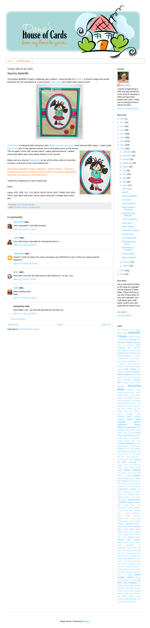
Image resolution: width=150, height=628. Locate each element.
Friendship (126, 200)
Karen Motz (18, 222)
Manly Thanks (128, 227)
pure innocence (123, 481)
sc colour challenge (132, 486)
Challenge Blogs (24, 61)
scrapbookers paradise (126, 489)
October (126, 159)
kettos (123, 454)
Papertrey (134, 377)
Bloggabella (34, 160)
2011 (122, 145)
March (125, 185)
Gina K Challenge (125, 345)
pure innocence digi (133, 484)
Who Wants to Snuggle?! (128, 248)
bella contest (128, 433)
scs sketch (136, 492)
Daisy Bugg (127, 189)
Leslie (16, 238)
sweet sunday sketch (128, 576)
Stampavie (120, 386)
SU (118, 382)
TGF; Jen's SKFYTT (132, 411)
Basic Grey (122, 333)
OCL (128, 377)
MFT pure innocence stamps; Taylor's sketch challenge (128, 366)
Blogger (86, 621)
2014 (122, 134)
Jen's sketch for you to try (128, 350)
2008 (122, 274)
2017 (122, 122)
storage (129, 548)
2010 (122, 148)
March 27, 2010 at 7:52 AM (24, 298)
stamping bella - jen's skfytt (128, 518)
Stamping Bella (34, 207)
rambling (120, 486)
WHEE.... (126, 192)
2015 (122, 130)
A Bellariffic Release (130, 230)
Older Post (106, 325)
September (127, 163)
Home (10, 61)
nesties (136, 475)
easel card (129, 449)
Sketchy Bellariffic (129, 196)
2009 (122, 270)
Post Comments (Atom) (29, 329)
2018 (122, 119)
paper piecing (122, 478)
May (124, 178)
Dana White (125, 85)
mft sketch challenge (126, 462)
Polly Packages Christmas (128, 208)
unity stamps (128, 596)
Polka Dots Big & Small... (129, 242)
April (124, 182)
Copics (129, 342)
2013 (122, 137)
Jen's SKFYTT (133, 348)
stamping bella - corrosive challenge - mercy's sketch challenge (128, 513)
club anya (136, 441)
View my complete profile (127, 108)
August (125, 167)
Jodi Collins (18, 253)
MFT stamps (130, 369)
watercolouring (130, 599)
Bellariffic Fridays (21, 207)
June (124, 174)
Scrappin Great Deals (131, 382)
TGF (134, 408)
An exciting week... (130, 238)
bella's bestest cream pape (61, 145)
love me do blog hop (132, 454)
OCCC (124, 377)
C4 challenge (131, 340)
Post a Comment (18, 319)
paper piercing (135, 478)
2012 (122, 141)
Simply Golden (128, 253)
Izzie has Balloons (129, 219)
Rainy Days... (127, 223)
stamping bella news (125, 532)
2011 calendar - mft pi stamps (128, 330)
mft (118, 457)
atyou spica (12, 148)
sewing (119, 494)
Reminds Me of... (129, 203)
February (126, 262)
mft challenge (134, 459)
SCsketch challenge (132, 380)
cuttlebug (120, 449)
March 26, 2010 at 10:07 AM (25, 263)
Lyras (126, 356)
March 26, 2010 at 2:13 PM (24, 279)
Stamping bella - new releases (128, 395)
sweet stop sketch (124, 559)
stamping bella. (134, 537)
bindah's (79, 79)
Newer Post (13, 325)
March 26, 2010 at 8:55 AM (24, 245)
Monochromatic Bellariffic (128, 214)
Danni (16, 272)
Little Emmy (56, 82)
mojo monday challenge (128, 470)
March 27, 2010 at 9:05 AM (24, 313)
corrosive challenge (125, 443)
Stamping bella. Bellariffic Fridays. (128, 398)
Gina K (137, 342)
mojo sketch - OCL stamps (126, 473)
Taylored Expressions (126, 427)
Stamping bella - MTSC (131, 393)
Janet (16, 288)
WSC (132, 430)
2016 (122, 126)
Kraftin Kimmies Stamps (126, 353)
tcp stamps (133, 580)
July (124, 170)
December (127, 152)
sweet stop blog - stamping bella (128, 556)
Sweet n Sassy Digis (130, 406)
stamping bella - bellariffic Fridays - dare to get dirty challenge (128, 497)
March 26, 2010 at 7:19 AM (24, 229)
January (126, 266)
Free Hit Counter (124, 315)
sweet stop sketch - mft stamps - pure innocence (128, 563)
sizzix (125, 494)
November (127, 156)
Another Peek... (128, 234)
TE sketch (128, 408)
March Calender (129, 257)
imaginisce (132, 451)
